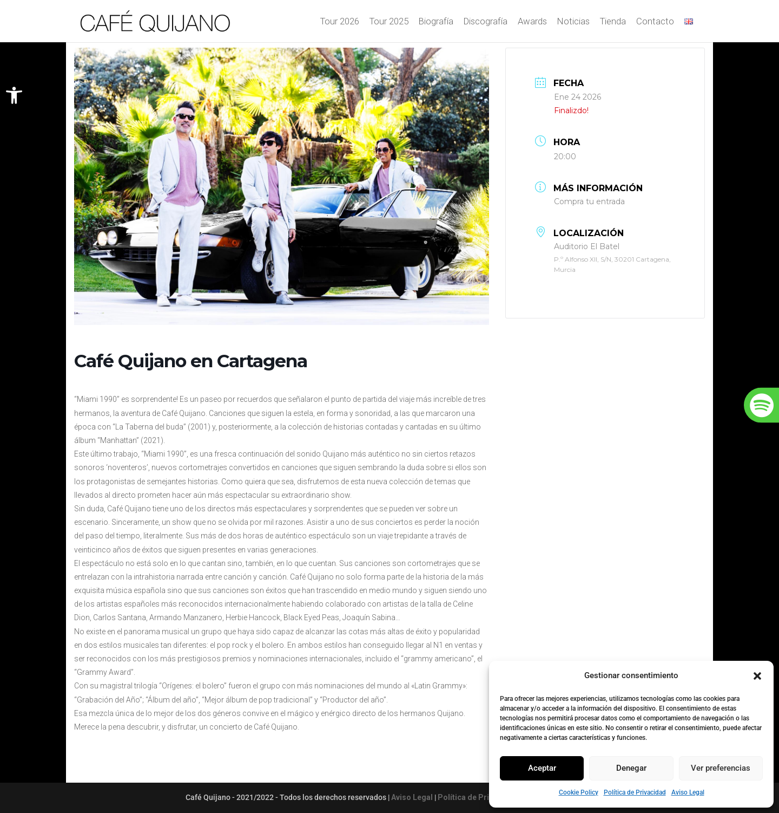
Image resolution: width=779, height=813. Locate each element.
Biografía (436, 22)
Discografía (485, 22)
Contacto (655, 22)
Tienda (613, 22)
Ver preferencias (720, 768)
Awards (532, 22)
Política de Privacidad (635, 792)
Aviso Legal (687, 792)
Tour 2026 (339, 22)
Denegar (631, 768)
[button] (14, 95)
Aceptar (542, 768)
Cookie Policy (578, 792)
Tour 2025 (388, 22)
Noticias (573, 22)
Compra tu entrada (589, 201)
